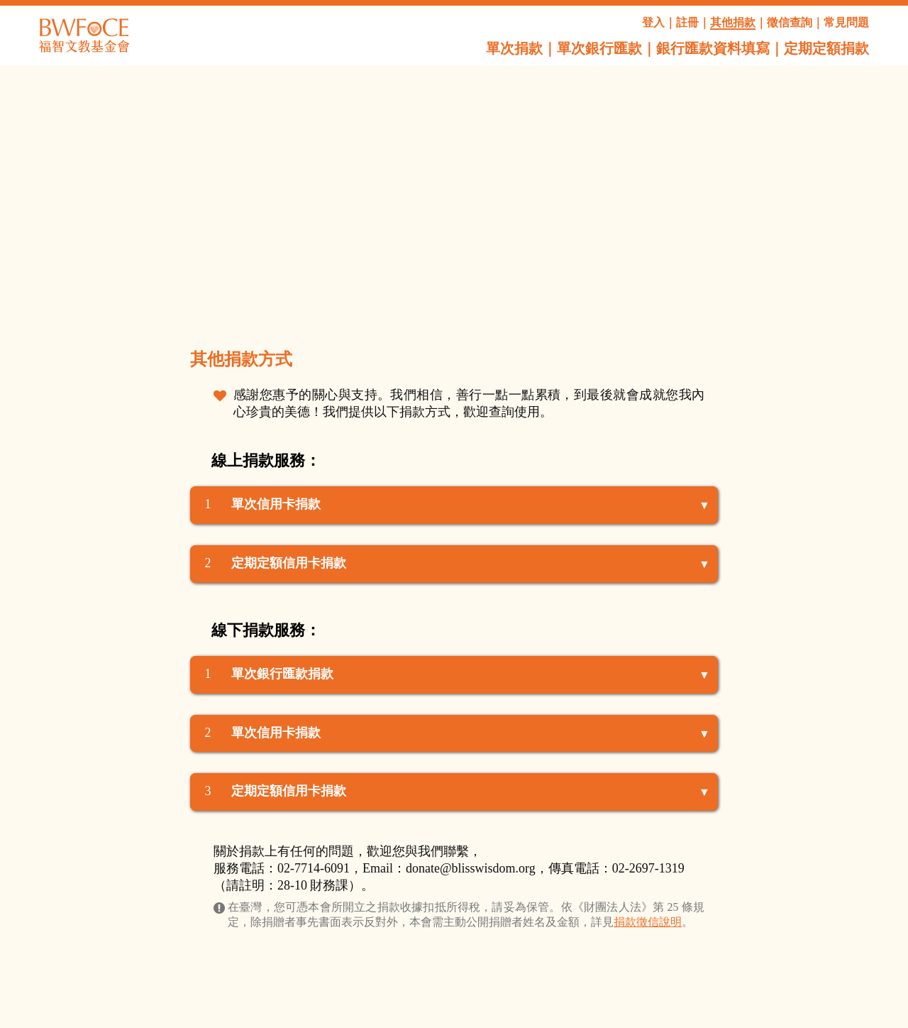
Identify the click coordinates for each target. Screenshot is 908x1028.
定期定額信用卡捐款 (288, 563)
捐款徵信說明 (648, 922)
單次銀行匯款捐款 (282, 674)
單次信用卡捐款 (276, 504)
